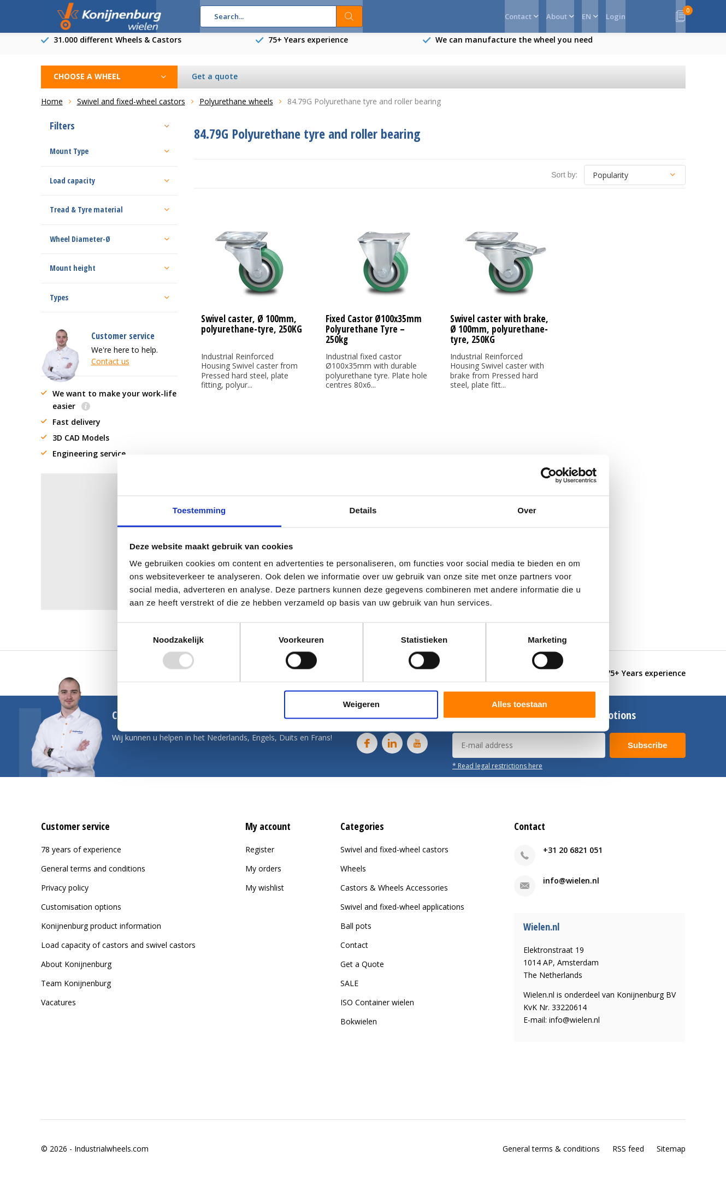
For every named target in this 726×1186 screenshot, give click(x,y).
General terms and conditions (93, 876)
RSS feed (628, 1157)
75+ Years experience (308, 48)
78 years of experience (81, 857)
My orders (263, 876)
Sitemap (671, 1157)
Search (350, 16)
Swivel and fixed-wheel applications (402, 915)
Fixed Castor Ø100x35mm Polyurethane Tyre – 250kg (374, 337)
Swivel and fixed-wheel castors (394, 857)
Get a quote (215, 84)
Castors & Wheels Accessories (394, 896)
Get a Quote (362, 972)
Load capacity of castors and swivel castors (118, 953)
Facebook (367, 749)
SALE (349, 991)
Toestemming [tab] (199, 510)
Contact (354, 953)
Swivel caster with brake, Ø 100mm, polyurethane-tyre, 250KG (499, 337)
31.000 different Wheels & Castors (117, 48)
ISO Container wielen (377, 1010)
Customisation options (81, 915)
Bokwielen (358, 1029)
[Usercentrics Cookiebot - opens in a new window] (549, 475)
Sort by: (564, 183)
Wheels (353, 876)
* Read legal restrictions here (497, 773)
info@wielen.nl (571, 888)
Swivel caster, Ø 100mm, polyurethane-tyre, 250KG (251, 332)
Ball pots (355, 934)
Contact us (110, 369)
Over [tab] (526, 510)
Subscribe (648, 753)
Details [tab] (363, 510)
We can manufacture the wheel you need (514, 48)
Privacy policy (64, 896)
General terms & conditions (551, 1157)
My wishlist (264, 896)
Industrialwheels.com (111, 1157)
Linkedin (392, 749)
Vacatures (58, 1010)
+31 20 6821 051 (573, 858)
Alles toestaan (519, 704)
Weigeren (361, 704)
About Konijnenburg (76, 972)
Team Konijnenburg (76, 991)
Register (259, 857)
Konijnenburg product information (101, 934)
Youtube (417, 749)
